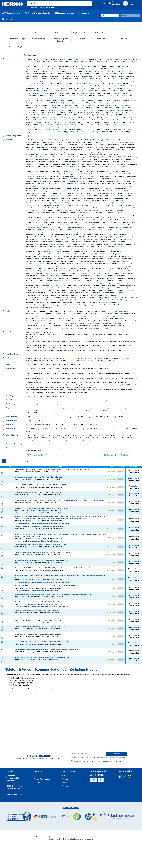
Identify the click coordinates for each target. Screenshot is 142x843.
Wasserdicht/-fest (51, 374)
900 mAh (112, 456)
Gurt (123, 237)
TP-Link (90, 181)
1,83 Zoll (97, 466)
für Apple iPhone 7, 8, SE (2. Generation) (111, 374)
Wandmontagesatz (84, 356)
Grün (87, 370)
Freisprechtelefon (118, 232)
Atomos (57, 120)
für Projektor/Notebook (32, 382)
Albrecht (29, 118)
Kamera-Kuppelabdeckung (120, 254)
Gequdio (80, 142)
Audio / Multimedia (55, 367)
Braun (95, 125)
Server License (72, 315)
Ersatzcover (90, 227)
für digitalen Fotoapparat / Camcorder (114, 382)
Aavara (69, 115)
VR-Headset (30, 346)
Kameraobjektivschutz (90, 264)
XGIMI (49, 188)
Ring (43, 171)
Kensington (83, 152)
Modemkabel (58, 283)
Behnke (113, 122)
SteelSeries (38, 178)
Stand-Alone (132, 372)
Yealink (96, 188)
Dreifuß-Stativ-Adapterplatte (60, 225)
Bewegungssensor (100, 208)
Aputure (125, 118)
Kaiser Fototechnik (52, 152)
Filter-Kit (124, 230)
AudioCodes (79, 120)
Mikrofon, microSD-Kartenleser (92, 438)
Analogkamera (128, 198)
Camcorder (30, 215)
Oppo (63, 164)
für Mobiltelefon (108, 379)
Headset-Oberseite (88, 242)
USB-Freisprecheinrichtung (112, 339)
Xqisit (72, 188)
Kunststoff (51, 473)
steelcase (129, 176)
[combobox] (64, 4)
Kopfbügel (84, 271)
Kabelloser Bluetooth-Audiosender (69, 254)
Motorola (54, 159)
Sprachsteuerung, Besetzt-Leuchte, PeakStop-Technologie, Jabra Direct (45, 446)
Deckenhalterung (54, 218)
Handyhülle (42, 242)
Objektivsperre (48, 293)
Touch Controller (31, 337)
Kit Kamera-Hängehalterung (68, 269)
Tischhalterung (89, 334)
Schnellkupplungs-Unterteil (81, 307)
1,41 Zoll (29, 466)
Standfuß (29, 322)
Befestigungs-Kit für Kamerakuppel (35, 208)
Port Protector (122, 298)
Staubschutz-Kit (84, 324)
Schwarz (104, 372)
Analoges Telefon (116, 198)
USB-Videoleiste (47, 341)
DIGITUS (45, 135)
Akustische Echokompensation (34, 429)
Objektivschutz (123, 290)
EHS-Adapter (91, 225)
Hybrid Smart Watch (121, 244)
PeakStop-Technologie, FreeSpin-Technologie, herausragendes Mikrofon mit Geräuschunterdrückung (96, 441)
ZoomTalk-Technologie (82, 448)
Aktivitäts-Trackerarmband (33, 198)
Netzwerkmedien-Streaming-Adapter (62, 290)
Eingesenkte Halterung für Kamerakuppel (37, 227)
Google (122, 142)
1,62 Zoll (63, 466)
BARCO (96, 122)
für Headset (108, 377)
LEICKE (85, 154)
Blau (97, 367)
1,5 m (42, 452)
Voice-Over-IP (123, 354)
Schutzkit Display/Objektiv (99, 312)
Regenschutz (121, 303)
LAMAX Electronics (44, 154)
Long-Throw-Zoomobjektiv (79, 276)
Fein (111, 139)
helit (79, 144)
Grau (79, 370)
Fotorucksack (91, 232)
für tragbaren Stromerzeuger (66, 384)
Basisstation (30, 206)
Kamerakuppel (41, 264)
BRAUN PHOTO (106, 125)
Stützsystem (30, 329)
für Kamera (119, 377)
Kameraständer (118, 264)
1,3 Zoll (54, 464)
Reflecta (90, 168)
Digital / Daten (123, 367)
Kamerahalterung (107, 261)
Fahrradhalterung (68, 230)
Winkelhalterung (114, 358)
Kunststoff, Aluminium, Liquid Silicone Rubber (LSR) (71, 473)
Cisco (52, 130)
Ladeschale (90, 273)
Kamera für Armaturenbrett (106, 259)
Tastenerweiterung (94, 329)
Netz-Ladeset (82, 286)
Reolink (29, 171)
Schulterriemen (88, 310)
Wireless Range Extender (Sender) (36, 361)
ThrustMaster (38, 181)
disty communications (66, 135)
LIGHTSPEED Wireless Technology (54, 438)
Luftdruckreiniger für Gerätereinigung (115, 276)
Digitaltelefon (30, 223)
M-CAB (56, 156)
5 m (66, 421)
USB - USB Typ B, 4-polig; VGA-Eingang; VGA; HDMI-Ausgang (105, 406)
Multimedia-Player (41, 286)
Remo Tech (119, 168)
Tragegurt (87, 337)
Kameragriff (85, 261)
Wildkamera (93, 358)
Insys (28, 149)
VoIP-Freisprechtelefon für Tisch (67, 351)
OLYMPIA (119, 161)
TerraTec (132, 178)
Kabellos (108, 370)
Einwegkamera (79, 227)
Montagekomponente (114, 283)
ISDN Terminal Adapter (32, 252)
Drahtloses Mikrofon (122, 223)
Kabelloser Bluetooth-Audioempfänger (47, 254)
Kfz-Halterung (30, 269)
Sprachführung (80, 443)
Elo (113, 137)
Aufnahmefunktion (68, 367)
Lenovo (101, 154)
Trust (116, 181)
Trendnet (109, 181)
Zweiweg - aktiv (38, 477)
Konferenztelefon (73, 271)
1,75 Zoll (80, 466)
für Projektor (119, 379)
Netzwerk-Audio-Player (114, 286)
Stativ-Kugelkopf (97, 322)
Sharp (108, 173)
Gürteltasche (41, 240)
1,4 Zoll (62, 464)
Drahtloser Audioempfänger (106, 223)
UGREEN (49, 183)
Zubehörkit (76, 361)
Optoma (71, 164)
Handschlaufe (95, 240)
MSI (62, 159)
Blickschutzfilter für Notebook (98, 210)
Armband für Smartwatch (129, 201)
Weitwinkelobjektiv (68, 358)
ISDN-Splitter (121, 249)
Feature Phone (94, 230)
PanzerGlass (119, 164)
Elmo (107, 137)
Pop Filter (112, 298)
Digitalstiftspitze (132, 220)
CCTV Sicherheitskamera (108, 213)
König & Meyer (31, 154)
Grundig (40, 144)
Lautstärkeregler (31, 372)
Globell (98, 142)
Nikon (60, 161)
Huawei (29, 147)
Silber (112, 372)
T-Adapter (74, 329)
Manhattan (72, 156)
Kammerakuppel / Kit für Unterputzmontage (91, 266)
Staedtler (111, 176)
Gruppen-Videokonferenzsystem (109, 237)
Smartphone (30, 317)
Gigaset (90, 142)
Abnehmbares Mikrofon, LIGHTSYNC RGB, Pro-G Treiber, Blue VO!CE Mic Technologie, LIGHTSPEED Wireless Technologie (75, 425)
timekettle (58, 181)
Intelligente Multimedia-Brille (95, 252)
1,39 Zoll (128, 464)
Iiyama (76, 147)
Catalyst (120, 127)
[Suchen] (89, 3)
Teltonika (123, 178)
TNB (82, 181)
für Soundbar (68, 382)
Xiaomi (57, 188)
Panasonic (108, 164)
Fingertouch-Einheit (54, 232)
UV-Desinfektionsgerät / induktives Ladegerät (105, 341)
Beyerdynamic (30, 125)
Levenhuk (120, 154)
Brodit (36, 127)
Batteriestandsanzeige (78, 429)
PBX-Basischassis (60, 295)
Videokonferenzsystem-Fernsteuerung (112, 349)
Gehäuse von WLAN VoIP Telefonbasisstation (38, 237)
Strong (47, 178)
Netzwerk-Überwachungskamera (68, 288)
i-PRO (51, 147)
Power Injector (30, 300)
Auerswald (98, 120)
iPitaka (61, 149)
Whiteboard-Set (81, 358)
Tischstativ (110, 334)
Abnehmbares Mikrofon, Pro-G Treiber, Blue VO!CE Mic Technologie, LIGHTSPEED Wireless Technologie (54, 427)
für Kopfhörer (73, 379)
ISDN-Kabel (91, 249)
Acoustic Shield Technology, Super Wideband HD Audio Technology (102, 427)
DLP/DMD (113, 367)
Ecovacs (58, 137)
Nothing (91, 161)
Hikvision (101, 144)
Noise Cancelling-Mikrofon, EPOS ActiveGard (115, 438)
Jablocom (83, 149)
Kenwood (92, 152)
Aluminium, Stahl (40, 473)
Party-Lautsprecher (125, 295)
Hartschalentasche (64, 242)
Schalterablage (30, 307)
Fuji (48, 142)
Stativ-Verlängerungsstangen (127, 322)
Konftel (125, 152)
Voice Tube (133, 354)
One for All (29, 164)
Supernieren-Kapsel (52, 329)
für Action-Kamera (82, 374)
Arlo (36, 120)
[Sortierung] (130, 511)
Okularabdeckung (31, 295)
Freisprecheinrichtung (104, 232)
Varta (118, 183)
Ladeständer (110, 273)
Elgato (100, 137)
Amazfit (75, 118)
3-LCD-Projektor (31, 196)
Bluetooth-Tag (73, 213)
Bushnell (45, 127)
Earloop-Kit (101, 225)
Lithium (47, 372)
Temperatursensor (50, 334)
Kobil (110, 152)
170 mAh (77, 456)
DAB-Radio (82, 215)
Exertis (58, 139)
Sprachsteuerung (92, 443)
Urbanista (87, 183)
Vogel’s (72, 185)
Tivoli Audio (74, 181)
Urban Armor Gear (76, 183)
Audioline (89, 120)
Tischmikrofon (100, 334)
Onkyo (47, 164)
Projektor (60, 300)
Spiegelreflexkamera (66, 320)
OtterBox (89, 164)
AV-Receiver (52, 196)
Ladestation (100, 273)
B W (43, 122)
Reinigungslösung (43, 305)
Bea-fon (105, 122)
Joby (116, 149)
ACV (84, 115)
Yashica (88, 188)
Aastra (62, 115)
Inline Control (80, 252)
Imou (84, 147)
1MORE (29, 115)
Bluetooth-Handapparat (60, 213)
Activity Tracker (86, 196)
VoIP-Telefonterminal (96, 354)
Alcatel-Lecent (58, 118)
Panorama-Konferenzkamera (109, 295)
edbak (65, 137)
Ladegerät (80, 273)
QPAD (28, 168)
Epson (36, 139)
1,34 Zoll (111, 464)
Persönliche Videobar (46, 298)
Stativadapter (30, 324)
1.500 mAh (58, 456)
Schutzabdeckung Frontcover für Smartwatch (38, 312)
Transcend (99, 181)
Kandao (63, 152)
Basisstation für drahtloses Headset (47, 206)
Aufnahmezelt (64, 203)
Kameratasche (130, 264)
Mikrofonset (75, 281)
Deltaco (122, 132)
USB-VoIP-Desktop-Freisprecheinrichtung (65, 341)
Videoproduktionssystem (33, 351)
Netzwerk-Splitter (50, 288)
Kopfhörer (94, 271)
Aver (122, 120)
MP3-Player (30, 278)
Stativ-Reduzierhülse (111, 322)
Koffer (119, 269)
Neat (106, 159)
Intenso (36, 149)
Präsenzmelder (43, 303)
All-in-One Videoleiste (73, 198)
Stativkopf (49, 324)
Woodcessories (39, 188)
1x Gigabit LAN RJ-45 (32, 485)
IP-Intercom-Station (103, 247)
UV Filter (29, 344)
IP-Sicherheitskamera (32, 249)
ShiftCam (116, 173)
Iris (67, 149)
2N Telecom (44, 115)
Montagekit (101, 283)
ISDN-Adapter (80, 249)
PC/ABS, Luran (112, 473)
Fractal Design (39, 142)
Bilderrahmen (113, 208)
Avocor (28, 122)
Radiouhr (70, 303)
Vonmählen (81, 185)
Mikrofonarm (64, 281)
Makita (63, 156)
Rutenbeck (91, 171)
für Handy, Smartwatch (95, 377)
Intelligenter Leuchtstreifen (126, 252)
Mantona (82, 156)
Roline (67, 171)
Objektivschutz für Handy (33, 293)
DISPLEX (54, 135)
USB (28, 374)
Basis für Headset (111, 203)
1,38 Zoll (119, 464)
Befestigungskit (53, 208)
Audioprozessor (42, 203)
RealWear (81, 168)
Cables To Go (54, 127)
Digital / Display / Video (33, 370)
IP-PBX (125, 247)
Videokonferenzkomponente (59, 349)
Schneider (62, 173)
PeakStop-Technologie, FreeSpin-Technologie (54, 441)
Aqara (132, 118)
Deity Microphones (87, 132)
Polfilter (104, 298)
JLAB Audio (108, 149)
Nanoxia (80, 159)
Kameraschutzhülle (105, 264)
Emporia (120, 137)
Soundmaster (84, 176)
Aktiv (28, 477)
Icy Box (69, 147)
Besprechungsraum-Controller (84, 208)
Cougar (87, 130)
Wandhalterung (71, 356)
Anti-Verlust (43, 367)
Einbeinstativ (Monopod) (115, 225)
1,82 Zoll (88, 466)
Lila (41, 372)
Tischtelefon (131, 334)
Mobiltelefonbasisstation (44, 283)
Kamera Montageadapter (33, 259)
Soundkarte (30, 320)
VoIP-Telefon (111, 351)
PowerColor (100, 166)
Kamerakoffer (30, 264)
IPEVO (53, 149)
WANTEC (108, 185)
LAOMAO (63, 154)
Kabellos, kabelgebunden (122, 370)
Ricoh (36, 171)
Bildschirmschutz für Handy (49, 210)
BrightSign (126, 125)
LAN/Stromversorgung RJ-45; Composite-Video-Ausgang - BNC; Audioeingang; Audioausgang (51, 406)
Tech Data (71, 178)
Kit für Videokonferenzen (86, 269)
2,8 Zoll (37, 469)
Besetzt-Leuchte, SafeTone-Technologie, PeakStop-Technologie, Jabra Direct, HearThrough (111, 429)
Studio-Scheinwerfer (83, 327)
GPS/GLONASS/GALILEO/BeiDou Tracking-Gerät (84, 235)
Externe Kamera (56, 230)
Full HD (66, 370)
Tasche (84, 329)
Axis (36, 122)
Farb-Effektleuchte (81, 230)
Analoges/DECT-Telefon (101, 198)
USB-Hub (125, 339)
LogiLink (29, 156)
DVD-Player (42, 218)
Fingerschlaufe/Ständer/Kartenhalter (36, 232)
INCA (90, 147)
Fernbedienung (106, 230)
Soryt (75, 176)
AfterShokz (93, 115)
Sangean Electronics (32, 173)
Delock (114, 132)
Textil (121, 473)
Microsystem (107, 278)
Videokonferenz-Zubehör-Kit (125, 346)
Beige (90, 367)
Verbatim (125, 183)
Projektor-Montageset (73, 300)
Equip (43, 139)
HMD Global (111, 144)
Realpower (72, 168)
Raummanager (90, 303)
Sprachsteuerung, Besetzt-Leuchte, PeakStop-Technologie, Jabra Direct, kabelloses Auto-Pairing (93, 446)
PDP (28, 166)
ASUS (43, 120)
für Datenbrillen (46, 377)
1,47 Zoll (54, 466)
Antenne (60, 201)
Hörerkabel (71, 247)
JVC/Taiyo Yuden (31, 152)
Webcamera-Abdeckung (54, 358)
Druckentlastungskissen (78, 225)
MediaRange (92, 156)
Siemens (132, 173)
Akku (108, 196)
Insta (130, 147)
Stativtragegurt (72, 324)
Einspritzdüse (55, 227)
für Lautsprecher (85, 379)
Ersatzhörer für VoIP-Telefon (120, 227)
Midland (126, 156)
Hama (55, 144)
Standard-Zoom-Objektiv (128, 320)
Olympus (128, 161)
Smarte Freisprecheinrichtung (124, 315)
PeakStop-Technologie (32, 441)
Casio (106, 127)
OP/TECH (55, 164)
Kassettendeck (110, 266)
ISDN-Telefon (132, 249)
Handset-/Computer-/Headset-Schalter (113, 240)
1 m (42, 421)
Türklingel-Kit (80, 339)
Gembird (72, 142)
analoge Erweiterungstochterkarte (91, 361)
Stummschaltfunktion (127, 446)
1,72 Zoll (71, 466)
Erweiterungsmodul (42, 230)
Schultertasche (99, 310)
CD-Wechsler (132, 213)
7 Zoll (35, 367)
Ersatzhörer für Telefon (102, 227)
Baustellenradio (120, 206)
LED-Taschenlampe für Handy (66, 273)
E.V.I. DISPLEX (31, 137)
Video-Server (50, 346)
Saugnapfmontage (126, 305)
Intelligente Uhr (110, 252)
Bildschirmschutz (125, 208)
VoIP (42, 374)
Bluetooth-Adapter (114, 210)
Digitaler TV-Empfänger (94, 220)
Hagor (47, 144)
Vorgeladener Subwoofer (33, 356)
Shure (124, 173)
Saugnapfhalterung (113, 305)
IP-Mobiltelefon (115, 247)
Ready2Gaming (53, 168)
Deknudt (99, 132)
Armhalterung (30, 203)
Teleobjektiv (98, 332)
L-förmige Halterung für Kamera (35, 273)
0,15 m (35, 421)
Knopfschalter (110, 269)
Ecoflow (49, 137)
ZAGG (105, 188)
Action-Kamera (74, 196)
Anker (91, 118)
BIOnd (53, 125)
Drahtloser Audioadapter (89, 223)
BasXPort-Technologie (52, 429)
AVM (128, 120)
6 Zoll (28, 367)
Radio (61, 303)
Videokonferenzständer (77, 349)
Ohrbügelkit (67, 293)
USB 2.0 (84, 481)
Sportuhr (88, 320)
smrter (45, 176)
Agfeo (109, 115)
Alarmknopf (60, 198)
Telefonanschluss (128, 329)
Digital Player (30, 220)
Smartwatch (102, 317)
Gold (73, 370)
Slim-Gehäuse (121, 372)
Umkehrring (38, 344)
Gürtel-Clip (131, 237)
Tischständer (121, 334)
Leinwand (44, 276)
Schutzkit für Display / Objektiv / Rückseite (121, 312)
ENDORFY (130, 137)
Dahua (45, 132)
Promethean (110, 166)
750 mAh (103, 456)
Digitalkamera (120, 220)
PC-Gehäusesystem (74, 295)
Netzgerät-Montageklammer (97, 286)
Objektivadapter (88, 290)
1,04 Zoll (37, 464)
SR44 (96, 372)
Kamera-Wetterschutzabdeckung (100, 256)
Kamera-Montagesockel (33, 256)
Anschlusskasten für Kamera (34, 201)
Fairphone (87, 139)
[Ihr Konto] (115, 4)
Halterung (69, 240)
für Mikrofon (97, 379)
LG (128, 154)
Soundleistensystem (52, 320)
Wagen (61, 356)
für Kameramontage (32, 379)
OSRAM (80, 164)
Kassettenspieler (122, 266)
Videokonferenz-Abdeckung (88, 346)
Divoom (78, 135)
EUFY (51, 139)
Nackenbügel (60, 286)
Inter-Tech (44, 149)
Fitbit (117, 139)
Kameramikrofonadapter (75, 264)
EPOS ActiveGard (31, 432)
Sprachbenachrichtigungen (65, 443)
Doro (91, 135)
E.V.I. (129, 135)
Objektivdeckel (100, 290)
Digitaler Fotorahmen (78, 220)
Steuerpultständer (122, 324)
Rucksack (89, 305)
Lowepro (48, 156)
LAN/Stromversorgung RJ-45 (66, 404)
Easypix (41, 137)
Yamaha (80, 188)
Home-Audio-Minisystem (95, 244)
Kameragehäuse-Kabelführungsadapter (49, 261)
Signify (28, 176)
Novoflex (100, 161)
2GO (36, 115)
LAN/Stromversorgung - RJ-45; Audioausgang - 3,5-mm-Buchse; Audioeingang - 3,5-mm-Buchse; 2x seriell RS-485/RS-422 (58, 401)
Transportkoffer (30, 339)
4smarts (54, 115)
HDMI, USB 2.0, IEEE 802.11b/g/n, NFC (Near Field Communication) (53, 481)
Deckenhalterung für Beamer (70, 218)
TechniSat (97, 178)
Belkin (121, 122)
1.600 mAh (68, 456)
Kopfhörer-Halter (106, 271)
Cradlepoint (96, 130)
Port (92, 166)
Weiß (61, 374)
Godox (105, 142)
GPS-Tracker (63, 235)
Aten (50, 120)
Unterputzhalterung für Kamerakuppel (88, 344)
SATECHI (44, 173)
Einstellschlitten (67, 227)
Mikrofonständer (86, 281)
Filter (116, 230)
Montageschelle (128, 283)
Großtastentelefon (92, 237)
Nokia (76, 161)
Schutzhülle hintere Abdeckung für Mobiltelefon (77, 312)
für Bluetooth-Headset (32, 377)
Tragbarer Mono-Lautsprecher (55, 337)
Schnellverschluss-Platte (98, 307)
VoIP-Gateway (83, 351)
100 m (99, 421)
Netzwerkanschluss (126, 288)
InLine (123, 147)
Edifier (73, 137)
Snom (53, 176)
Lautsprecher (122, 273)
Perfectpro (43, 166)
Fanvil (103, 139)
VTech (90, 185)
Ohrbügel (58, 293)
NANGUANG (70, 159)
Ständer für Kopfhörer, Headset (122, 327)
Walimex (98, 185)
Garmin (63, 142)
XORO (65, 188)
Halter (61, 240)
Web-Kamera (30, 358)
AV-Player (42, 196)
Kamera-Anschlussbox (88, 254)
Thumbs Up (48, 181)
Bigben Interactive (43, 125)
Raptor (35, 168)
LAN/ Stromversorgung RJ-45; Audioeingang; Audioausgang (93, 404)
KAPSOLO (72, 152)
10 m (72, 421)
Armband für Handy (113, 201)
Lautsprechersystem (32, 276)
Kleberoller (99, 269)
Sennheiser (90, 173)
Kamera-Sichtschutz (64, 256)
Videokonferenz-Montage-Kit (107, 346)
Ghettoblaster (73, 237)
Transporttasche (43, 339)
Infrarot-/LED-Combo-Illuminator (51, 252)
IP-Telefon (45, 249)
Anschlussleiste (49, 201)
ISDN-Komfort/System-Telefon (105, 249)
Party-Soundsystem (32, 298)
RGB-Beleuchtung (130, 441)
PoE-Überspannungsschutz (91, 298)
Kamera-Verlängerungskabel (80, 256)
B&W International (65, 122)
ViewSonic (29, 185)
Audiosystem (53, 203)
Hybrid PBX (109, 244)
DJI (85, 135)
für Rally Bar (46, 382)
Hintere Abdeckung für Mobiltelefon (53, 244)
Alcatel (37, 118)
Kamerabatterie (63, 259)
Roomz (82, 171)
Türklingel (70, 339)
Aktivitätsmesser (48, 198)
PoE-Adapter (76, 298)
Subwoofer (39, 329)
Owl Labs (98, 164)
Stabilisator (114, 320)
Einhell (92, 137)
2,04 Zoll (129, 466)
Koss (132, 152)
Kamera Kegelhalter (118, 256)
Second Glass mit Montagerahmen (45, 315)
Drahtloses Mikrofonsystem (34, 225)
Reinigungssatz (56, 305)
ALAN (135, 115)
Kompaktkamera (47, 271)
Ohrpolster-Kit (119, 293)
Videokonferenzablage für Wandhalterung (37, 349)
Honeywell (121, 144)
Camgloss (64, 127)
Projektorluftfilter (130, 300)
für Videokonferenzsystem (82, 382)
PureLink (128, 166)
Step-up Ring (110, 324)
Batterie (91, 206)
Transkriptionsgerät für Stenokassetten (115, 337)
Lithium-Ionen (57, 372)
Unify (65, 183)
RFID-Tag (53, 303)
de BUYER (67, 132)
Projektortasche (31, 303)
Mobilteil (127, 281)
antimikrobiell (70, 374)
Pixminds (69, 166)
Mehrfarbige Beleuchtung (73, 438)
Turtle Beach (30, 183)
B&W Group (52, 122)
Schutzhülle (57, 312)
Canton (81, 127)
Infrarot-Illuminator (67, 252)
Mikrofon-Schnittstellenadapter (34, 281)
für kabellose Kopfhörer (33, 384)
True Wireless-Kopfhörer (57, 339)
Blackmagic (62, 125)
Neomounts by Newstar (33, 161)
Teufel (28, 181)
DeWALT (29, 135)
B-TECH (76, 122)
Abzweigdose (62, 196)
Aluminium (29, 473)
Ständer (94, 327)
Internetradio (30, 254)
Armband (102, 201)
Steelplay (29, 178)
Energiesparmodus (47, 370)
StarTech (120, 176)
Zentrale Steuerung (54, 361)
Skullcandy (37, 176)
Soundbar (125, 317)
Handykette (53, 242)
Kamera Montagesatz (49, 259)
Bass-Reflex (65, 429)
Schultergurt (77, 310)
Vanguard (109, 183)
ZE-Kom (113, 188)
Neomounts (120, 159)
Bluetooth (29, 481)
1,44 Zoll (46, 466)
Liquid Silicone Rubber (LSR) (96, 473)
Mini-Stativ (118, 281)
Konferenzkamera (60, 271)
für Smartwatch (57, 382)
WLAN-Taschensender (49, 356)
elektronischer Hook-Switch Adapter (114, 361)
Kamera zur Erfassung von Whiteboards (50, 266)
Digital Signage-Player (44, 220)
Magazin (39, 278)
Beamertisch (132, 206)
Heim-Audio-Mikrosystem (33, 244)
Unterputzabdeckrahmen (69, 344)
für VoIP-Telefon (97, 382)
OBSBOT (109, 161)
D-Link (28, 132)
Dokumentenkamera (57, 223)
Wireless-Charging (51, 448)
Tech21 (80, 178)
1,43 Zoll (37, 466)
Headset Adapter (126, 242)
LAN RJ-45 (82, 406)
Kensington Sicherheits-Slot (34, 438)
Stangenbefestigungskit (51, 322)
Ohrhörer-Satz (88, 293)
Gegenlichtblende (105, 235)
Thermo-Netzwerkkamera (74, 334)
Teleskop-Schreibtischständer (34, 334)
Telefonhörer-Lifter (31, 332)
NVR (51, 286)
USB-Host (40, 448)
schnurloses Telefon (32, 363)
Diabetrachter (116, 218)
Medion (101, 156)
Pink (72, 372)
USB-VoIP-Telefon (85, 341)
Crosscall (115, 130)
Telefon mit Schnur (68, 332)
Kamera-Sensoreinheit (48, 256)
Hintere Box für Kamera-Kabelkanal (76, 244)
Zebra (121, 188)
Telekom (114, 178)
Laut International (74, 154)
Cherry (28, 130)
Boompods (73, 125)
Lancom (55, 154)
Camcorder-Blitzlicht (42, 215)
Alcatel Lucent (46, 118)
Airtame (127, 115)
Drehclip (47, 225)
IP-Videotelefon (56, 249)
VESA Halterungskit (123, 344)
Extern (58, 370)
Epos (28, 139)
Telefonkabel (43, 332)
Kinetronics (101, 152)
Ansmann (100, 118)
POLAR (78, 166)
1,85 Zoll (105, 466)
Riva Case (51, 171)
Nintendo (68, 161)
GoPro (129, 142)
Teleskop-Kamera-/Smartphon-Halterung (115, 332)
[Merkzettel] (104, 3)
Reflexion (100, 168)
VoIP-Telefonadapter (58, 354)
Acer (77, 115)
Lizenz (67, 276)
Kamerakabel (119, 261)
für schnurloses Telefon (49, 384)
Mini (66, 372)
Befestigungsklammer (66, 208)
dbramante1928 (55, 132)
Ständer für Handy (104, 327)
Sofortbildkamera (114, 317)
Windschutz (103, 358)
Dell (106, 132)
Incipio (97, 147)
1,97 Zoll (114, 466)
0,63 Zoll (29, 464)
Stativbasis (40, 324)
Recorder (101, 303)
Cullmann (130, 130)
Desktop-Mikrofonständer (102, 218)
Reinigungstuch (68, 305)
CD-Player (122, 213)
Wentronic (127, 185)
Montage (93, 283)
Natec (88, 159)
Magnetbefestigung (50, 278)
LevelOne (110, 154)
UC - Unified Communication (51, 460)
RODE (60, 171)
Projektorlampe (118, 300)
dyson (115, 135)
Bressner (117, 125)
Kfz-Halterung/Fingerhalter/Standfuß (48, 269)
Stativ (87, 322)
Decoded (76, 132)
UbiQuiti (40, 183)
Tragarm (41, 337)
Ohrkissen (98, 293)
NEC (112, 159)
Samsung (101, 171)
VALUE (101, 183)
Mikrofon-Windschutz (52, 281)
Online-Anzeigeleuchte (45, 295)
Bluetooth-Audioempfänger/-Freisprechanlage (38, 213)
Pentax (35, 166)
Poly (85, 166)
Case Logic (98, 127)
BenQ (129, 122)
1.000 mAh (29, 456)
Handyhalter (130, 240)
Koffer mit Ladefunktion (33, 271)
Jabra (92, 149)
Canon (73, 127)
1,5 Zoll (70, 464)
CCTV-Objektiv (94, 213)
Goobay (113, 142)
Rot (90, 372)
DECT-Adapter (105, 215)
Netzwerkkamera (43, 290)
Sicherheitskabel (84, 315)
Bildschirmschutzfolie (32, 210)
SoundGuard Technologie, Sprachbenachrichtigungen (40, 443)
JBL (99, 149)
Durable (99, 135)
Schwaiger (71, 173)
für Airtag (94, 374)
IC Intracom (60, 147)
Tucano (124, 181)
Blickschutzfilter (83, 210)
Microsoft (117, 156)
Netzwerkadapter (113, 288)
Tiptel (66, 181)
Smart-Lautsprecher (97, 315)
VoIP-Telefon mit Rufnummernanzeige (77, 354)
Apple (117, 118)
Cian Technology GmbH (40, 130)
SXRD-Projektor (100, 305)
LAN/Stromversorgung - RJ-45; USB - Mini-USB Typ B (40, 404)
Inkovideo (114, 147)
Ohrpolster (108, 293)
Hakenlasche (52, 240)
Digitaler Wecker (108, 220)
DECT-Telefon (129, 215)
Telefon (106, 329)
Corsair (79, 130)
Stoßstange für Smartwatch (34, 327)
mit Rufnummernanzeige (101, 384)
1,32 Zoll (102, 464)
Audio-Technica (67, 120)
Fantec (96, 139)
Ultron (57, 183)
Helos (85, 144)
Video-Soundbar (61, 346)
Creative (106, 130)
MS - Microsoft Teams (33, 460)
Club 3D (60, 130)
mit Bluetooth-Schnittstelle (84, 384)
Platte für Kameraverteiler (62, 298)
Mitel (133, 156)
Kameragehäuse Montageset (71, 261)
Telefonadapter (115, 329)
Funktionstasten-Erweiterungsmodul (46, 235)
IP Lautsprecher (68, 249)
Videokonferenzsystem (93, 349)
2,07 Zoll (29, 469)
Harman (72, 144)
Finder (131, 230)
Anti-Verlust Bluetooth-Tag (89, 201)
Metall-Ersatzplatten (76, 278)
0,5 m (28, 421)
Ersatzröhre (30, 230)
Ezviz (78, 139)
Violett (34, 374)
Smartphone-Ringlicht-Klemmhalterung (63, 317)
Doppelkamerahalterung (72, 223)
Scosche (81, 173)
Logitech (38, 156)
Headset (76, 242)
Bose (88, 125)
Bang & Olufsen (86, 122)
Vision (47, 185)
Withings (29, 188)
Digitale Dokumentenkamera (61, 220)
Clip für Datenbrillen (57, 215)
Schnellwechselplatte (114, 307)
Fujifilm (55, 142)
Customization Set (70, 215)
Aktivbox (127, 196)
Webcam (40, 358)
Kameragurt (96, 261)
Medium (109, 156)
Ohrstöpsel (129, 293)
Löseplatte (131, 276)
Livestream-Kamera (56, 276)
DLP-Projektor (31, 218)
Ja (27, 192)
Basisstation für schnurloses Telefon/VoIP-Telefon (72, 206)
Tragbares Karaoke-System (74, 337)
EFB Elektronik (83, 137)
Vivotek (64, 185)
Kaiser (41, 152)
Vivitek (55, 185)
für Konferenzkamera (60, 379)
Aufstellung (99, 203)
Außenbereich (81, 367)
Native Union (97, 159)
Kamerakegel (130, 261)
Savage (53, 173)
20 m (86, 421)
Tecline (106, 178)
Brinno (29, 127)
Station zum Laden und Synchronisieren (71, 322)
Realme (63, 168)
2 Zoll (121, 466)
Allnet (67, 118)
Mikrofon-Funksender (129, 278)
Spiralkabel (78, 320)
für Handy (82, 377)
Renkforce (129, 168)
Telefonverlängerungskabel (84, 332)
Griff (82, 237)
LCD (134, 370)
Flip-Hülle (81, 232)
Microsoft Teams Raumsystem (92, 278)
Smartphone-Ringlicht (43, 317)
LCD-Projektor (50, 273)
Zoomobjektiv (66, 361)
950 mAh (121, 456)
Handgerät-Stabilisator (82, 240)
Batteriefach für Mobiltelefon (105, 206)
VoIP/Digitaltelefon (110, 354)
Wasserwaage (124, 356)
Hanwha (63, 144)
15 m (79, 421)
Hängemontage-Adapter (51, 247)
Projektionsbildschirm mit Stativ (46, 300)
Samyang (110, 171)
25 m (92, 421)
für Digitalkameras (71, 377)
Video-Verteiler (73, 346)
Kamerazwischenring (70, 266)
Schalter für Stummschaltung (46, 307)
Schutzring (29, 315)
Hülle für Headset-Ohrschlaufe (86, 247)
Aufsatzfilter (89, 203)
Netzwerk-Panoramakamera (34, 288)
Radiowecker (79, 303)
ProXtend (119, 166)
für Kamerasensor (46, 379)
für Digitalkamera (58, 377)
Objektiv (77, 290)
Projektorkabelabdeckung (103, 300)
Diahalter (126, 218)
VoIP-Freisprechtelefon (49, 351)
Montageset (30, 286)
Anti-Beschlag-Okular (72, 201)
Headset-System (114, 242)
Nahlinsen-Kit (71, 286)
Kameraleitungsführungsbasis (56, 264)
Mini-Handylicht (108, 281)
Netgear (45, 161)
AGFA (101, 115)
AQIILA (28, 120)
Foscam (29, 142)
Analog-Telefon (87, 198)
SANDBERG (120, 171)
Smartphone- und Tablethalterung (86, 317)
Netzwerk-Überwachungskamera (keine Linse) (92, 288)
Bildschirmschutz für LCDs (67, 210)
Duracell (107, 135)
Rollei (75, 171)
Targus (63, 178)
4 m (60, 421)
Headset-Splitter (101, 242)
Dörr (122, 135)
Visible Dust (39, 185)
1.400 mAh (49, 456)
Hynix (44, 147)
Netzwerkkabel (30, 290)
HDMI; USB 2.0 (31, 395)
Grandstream (30, 144)
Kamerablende (75, 259)
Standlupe (38, 322)
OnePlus (38, 164)
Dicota (37, 135)
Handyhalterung (31, 242)
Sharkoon (100, 173)
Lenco (93, 154)
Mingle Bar (97, 281)
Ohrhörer (77, 293)
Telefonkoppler (55, 332)
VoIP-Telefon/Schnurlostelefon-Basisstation (38, 354)
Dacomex (36, 132)
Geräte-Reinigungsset (59, 237)
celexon (128, 127)
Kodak (117, 152)
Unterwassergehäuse (108, 344)
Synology (55, 178)
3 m (54, 421)
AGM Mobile (118, 115)
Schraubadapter (54, 310)
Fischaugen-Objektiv (69, 232)
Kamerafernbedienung (89, 259)
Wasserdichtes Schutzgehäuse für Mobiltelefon (105, 356)
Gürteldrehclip (30, 240)
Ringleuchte (79, 305)
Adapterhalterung (98, 196)
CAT (113, 127)
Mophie (45, 159)
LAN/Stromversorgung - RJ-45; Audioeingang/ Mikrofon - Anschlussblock (112, 401)
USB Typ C (93, 481)
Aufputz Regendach (77, 203)
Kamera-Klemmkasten (104, 254)
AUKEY (107, 120)
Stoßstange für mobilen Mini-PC (53, 327)
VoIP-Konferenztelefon (97, 351)
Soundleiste (40, 320)
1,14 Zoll (94, 464)
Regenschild (111, 303)
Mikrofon (117, 278)
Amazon (84, 118)
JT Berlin (124, 149)
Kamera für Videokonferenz (124, 259)
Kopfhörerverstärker (119, 271)
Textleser (61, 334)
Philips (52, 166)
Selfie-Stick (61, 315)
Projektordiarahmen (88, 300)
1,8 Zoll (85, 464)
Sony (68, 176)
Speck (94, 176)
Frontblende (30, 235)
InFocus (105, 147)
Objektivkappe (112, 290)
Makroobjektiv (62, 278)
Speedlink (102, 176)
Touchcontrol (30, 448)
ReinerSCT (109, 168)
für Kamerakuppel (130, 377)
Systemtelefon (64, 329)
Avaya (115, 120)
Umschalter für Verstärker (51, 344)
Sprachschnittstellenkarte (101, 320)
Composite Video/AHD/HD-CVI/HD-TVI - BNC (38, 388)
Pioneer (60, 166)
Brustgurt (84, 213)
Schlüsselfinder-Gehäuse (64, 307)
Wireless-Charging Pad (66, 448)
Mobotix (37, 159)
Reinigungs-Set (31, 305)
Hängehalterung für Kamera (34, 247)
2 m (48, 421)
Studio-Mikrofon (69, 327)
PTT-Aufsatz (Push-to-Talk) (90, 295)
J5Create (75, 149)
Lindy (134, 154)
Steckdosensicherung (97, 324)
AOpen (109, 118)
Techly (88, 178)
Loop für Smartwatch (96, 276)
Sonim (60, 176)
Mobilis (29, 159)
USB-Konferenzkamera (33, 341)
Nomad (83, 161)
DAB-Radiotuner (93, 215)
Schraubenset (66, 310)
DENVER (130, 132)
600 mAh (86, 456)
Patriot (129, 164)
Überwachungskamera (47, 363)
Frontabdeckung (132, 232)
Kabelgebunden (96, 370)
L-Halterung (131, 271)
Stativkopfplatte (60, 324)
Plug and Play (81, 372)
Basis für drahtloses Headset (127, 203)
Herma (92, 144)
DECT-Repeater (117, 215)
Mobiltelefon (30, 283)
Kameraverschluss (31, 266)
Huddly (37, 147)
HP (129, 144)
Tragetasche (97, 337)
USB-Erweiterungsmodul (94, 339)
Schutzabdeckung (112, 310)
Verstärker (39, 346)
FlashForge (126, 139)
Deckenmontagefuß (87, 218)
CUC (123, 130)
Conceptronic (70, 130)
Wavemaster (118, 185)
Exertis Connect (69, 139)
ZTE (128, 188)
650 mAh (95, 456)
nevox (53, 161)
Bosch (81, 125)
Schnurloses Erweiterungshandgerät (36, 310)
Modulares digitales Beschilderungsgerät (76, 283)
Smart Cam (109, 315)
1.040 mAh (39, 456)
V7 (94, 183)
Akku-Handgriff (117, 196)
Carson (89, 127)
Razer (43, 168)
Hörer (63, 247)
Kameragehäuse (31, 261)
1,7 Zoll (77, 464)
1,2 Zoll (46, 464)
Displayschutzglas (42, 223)
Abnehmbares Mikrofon (33, 425)
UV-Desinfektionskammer (127, 341)
